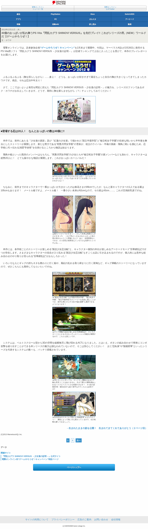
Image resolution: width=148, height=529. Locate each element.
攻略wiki (55, 24)
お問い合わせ (101, 519)
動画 (129, 24)
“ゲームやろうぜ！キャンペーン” (57, 47)
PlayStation (55, 14)
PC (55, 19)
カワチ (8, 40)
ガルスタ (92, 19)
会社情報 (115, 519)
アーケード (129, 19)
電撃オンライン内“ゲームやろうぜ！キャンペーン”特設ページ (30, 459)
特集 (18, 24)
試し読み (92, 24)
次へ (79, 440)
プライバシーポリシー (63, 519)
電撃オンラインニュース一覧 (38, 8)
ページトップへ (74, 467)
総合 (18, 14)
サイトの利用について (36, 519)
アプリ (18, 19)
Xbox (92, 14)
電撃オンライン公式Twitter (110, 8)
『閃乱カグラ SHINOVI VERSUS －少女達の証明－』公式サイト (31, 456)
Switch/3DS (129, 14)
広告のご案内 (84, 519)
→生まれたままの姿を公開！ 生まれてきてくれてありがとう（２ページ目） (106, 428)
